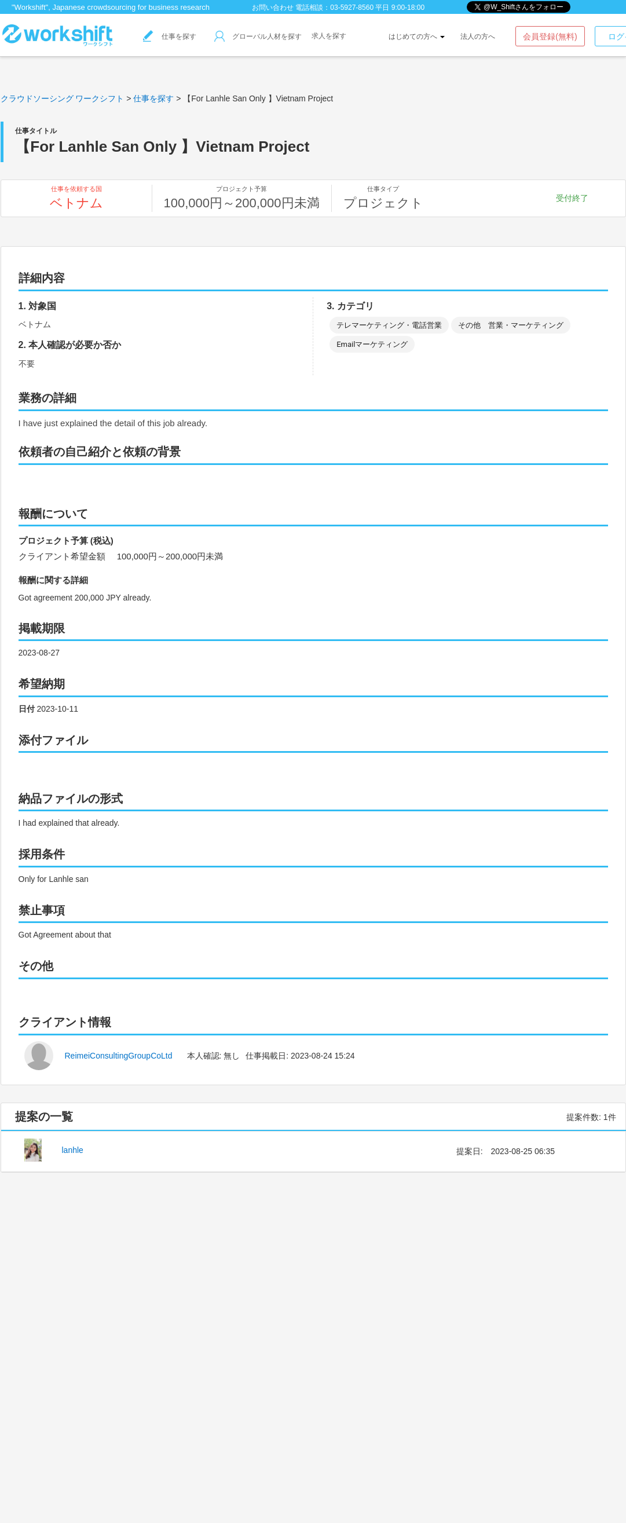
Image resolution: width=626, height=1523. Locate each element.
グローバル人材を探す (258, 36)
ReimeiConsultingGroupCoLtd (119, 1055)
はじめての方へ (417, 36)
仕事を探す (169, 36)
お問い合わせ (273, 7)
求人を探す (329, 36)
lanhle (72, 1150)
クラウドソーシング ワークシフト (63, 98)
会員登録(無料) (550, 36)
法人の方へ (477, 36)
